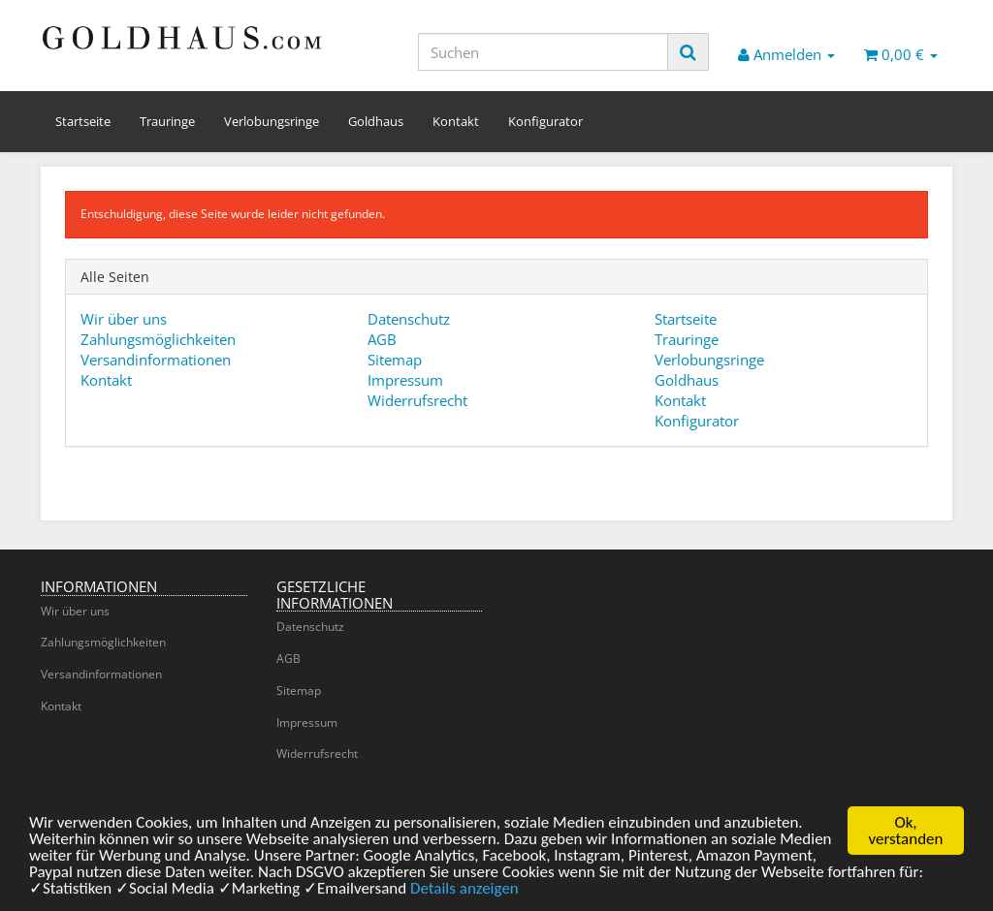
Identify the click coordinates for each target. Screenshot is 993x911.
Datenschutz (409, 319)
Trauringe (167, 121)
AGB (382, 339)
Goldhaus (375, 121)
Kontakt (455, 121)
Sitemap (395, 359)
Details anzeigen (464, 898)
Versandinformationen (155, 359)
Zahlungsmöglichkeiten (158, 339)
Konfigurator (545, 121)
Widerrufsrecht (417, 400)
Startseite (83, 121)
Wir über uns (123, 319)
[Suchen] (543, 52)
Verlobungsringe (271, 121)
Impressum (405, 380)
